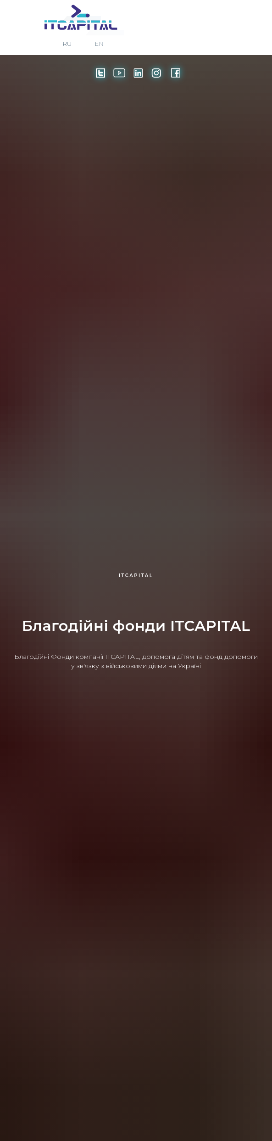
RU (67, 43)
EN (99, 43)
